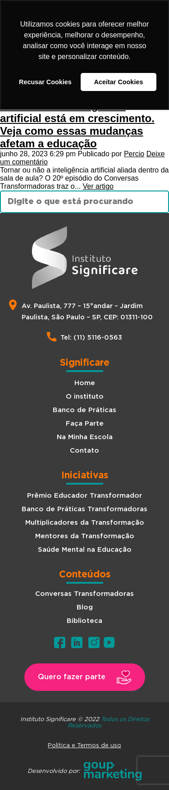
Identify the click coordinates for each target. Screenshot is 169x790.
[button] (84, 677)
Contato (84, 450)
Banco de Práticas (84, 410)
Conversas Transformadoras (84, 593)
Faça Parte (85, 423)
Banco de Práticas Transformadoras (84, 509)
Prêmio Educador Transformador (84, 495)
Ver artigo (97, 186)
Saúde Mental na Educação (85, 549)
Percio (134, 154)
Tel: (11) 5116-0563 (91, 337)
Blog (85, 607)
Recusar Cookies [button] (45, 82)
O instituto (85, 396)
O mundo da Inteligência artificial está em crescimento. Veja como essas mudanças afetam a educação (77, 125)
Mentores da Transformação (84, 536)
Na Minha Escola (85, 437)
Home (84, 383)
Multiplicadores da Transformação (84, 522)
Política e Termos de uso (84, 745)
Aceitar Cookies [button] (118, 82)
